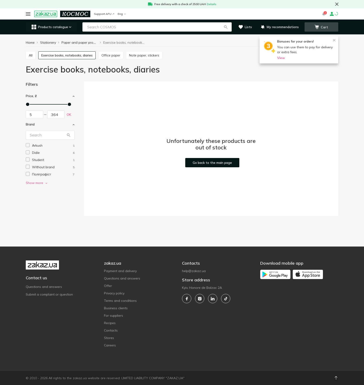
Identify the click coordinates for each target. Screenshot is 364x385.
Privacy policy (114, 293)
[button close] (337, 4)
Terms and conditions (120, 301)
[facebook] (186, 298)
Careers (110, 345)
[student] (53, 160)
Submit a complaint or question (49, 294)
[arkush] (53, 145)
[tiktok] (225, 298)
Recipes (110, 323)
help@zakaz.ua (194, 271)
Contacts (111, 330)
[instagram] (199, 298)
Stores (109, 338)
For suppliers (113, 315)
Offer (108, 286)
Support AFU (104, 14)
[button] (225, 27)
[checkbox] (28, 145)
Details (211, 4)
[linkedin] (212, 298)
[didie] (53, 152)
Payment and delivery (120, 271)
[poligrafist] (53, 174)
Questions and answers (44, 287)
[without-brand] (53, 167)
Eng (122, 14)
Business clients (116, 308)
